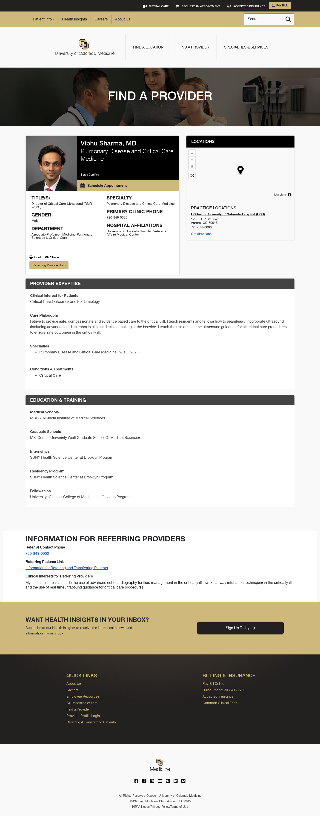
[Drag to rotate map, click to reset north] (192, 166)
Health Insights (74, 19)
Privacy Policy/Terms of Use (169, 806)
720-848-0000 (37, 553)
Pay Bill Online (213, 683)
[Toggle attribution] (289, 194)
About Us (122, 19)
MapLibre (280, 194)
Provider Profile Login (83, 716)
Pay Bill (280, 5)
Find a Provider (194, 47)
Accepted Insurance (218, 696)
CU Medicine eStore (81, 703)
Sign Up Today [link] (240, 628)
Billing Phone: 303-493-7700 (224, 690)
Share (52, 257)
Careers (101, 19)
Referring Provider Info (49, 265)
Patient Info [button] (42, 19)
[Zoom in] (192, 153)
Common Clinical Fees (220, 703)
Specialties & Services (246, 47)
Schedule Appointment (103, 185)
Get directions (201, 234)
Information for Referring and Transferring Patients (67, 568)
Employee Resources (82, 696)
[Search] (288, 19)
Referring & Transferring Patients (91, 722)
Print (35, 257)
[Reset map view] (192, 175)
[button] (240, 170)
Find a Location (148, 47)
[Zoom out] (192, 159)
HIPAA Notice (141, 806)
